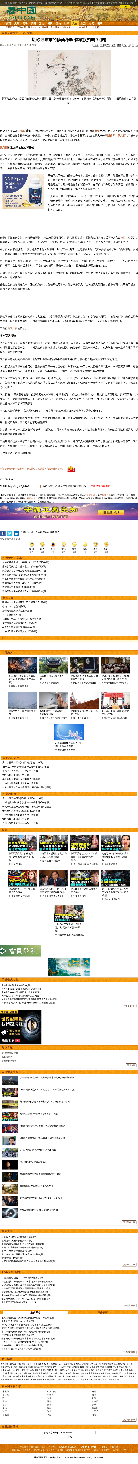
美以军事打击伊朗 (10, 1053)
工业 (88, 718)
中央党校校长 (110, 683)
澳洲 (2, 1380)
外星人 (105, 1380)
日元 (2, 1373)
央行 (97, 1370)
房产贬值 (113, 864)
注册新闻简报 (10, 1426)
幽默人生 (76, 1380)
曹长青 (5, 1415)
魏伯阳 (4, 147)
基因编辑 (96, 1373)
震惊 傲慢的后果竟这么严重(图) (17, 610)
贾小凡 (5, 1395)
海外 (126, 1376)
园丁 (4, 1405)
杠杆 (106, 1370)
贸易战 (54, 1364)
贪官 (23, 1370)
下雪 (18, 718)
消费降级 (62, 935)
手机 (91, 1380)
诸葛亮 (64, 1380)
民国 (7, 1380)
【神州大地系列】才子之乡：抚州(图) (20, 783)
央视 (73, 1376)
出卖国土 (77, 1364)
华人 (78, 1376)
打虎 (45, 1370)
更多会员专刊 (129, 1006)
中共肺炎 (4, 1364)
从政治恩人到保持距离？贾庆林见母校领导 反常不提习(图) (28, 1285)
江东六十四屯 (6, 1376)
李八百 (13, 328)
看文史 (14, 33)
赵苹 (94, 1405)
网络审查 (132, 1373)
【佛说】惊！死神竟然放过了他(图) (19, 631)
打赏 (108, 45)
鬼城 (106, 864)
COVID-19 (46, 1364)
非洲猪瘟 (76, 1373)
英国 (22, 686)
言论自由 (61, 1376)
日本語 (115, 1447)
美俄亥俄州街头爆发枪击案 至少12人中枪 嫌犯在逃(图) (45, 1101)
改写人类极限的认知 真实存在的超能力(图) (21, 989)
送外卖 (86, 864)
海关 (95, 1376)
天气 (23, 896)
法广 (67, 1370)
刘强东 (56, 1373)
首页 (8, 23)
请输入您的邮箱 (51, 1432)
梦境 (73, 750)
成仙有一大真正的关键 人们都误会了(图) (22, 619)
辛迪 (49, 1415)
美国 (33, 23)
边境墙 (92, 1367)
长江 (116, 1364)
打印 (119, 45)
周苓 (4, 1401)
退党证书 (105, 1450)
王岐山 (70, 1367)
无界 (124, 1450)
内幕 (9, 1370)
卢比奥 (45, 896)
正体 (102, 45)
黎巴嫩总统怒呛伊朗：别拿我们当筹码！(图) (40, 1174)
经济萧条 (77, 896)
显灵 (49, 683)
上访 (120, 1373)
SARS (44, 1376)
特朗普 (28, 1364)
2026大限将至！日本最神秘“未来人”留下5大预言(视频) (27, 1324)
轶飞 (4, 1398)
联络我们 (35, 1447)
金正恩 (64, 1367)
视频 (99, 23)
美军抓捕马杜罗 (9, 1061)
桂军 (11, 1380)
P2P (86, 1373)
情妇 (27, 1370)
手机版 (96, 45)
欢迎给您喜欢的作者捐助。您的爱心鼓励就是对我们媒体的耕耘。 (32, 468)
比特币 (115, 1370)
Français (93, 1447)
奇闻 (91, 23)
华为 (32, 1370)
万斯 (98, 1367)
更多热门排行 (129, 1305)
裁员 (13, 864)
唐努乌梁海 (16, 1376)
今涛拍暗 (51, 1391)
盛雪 (49, 1405)
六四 (75, 683)
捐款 (43, 1447)
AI (110, 899)
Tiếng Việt (104, 1447)
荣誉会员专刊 (10, 979)
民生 (122, 1376)
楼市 (17, 1373)
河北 (26, 718)
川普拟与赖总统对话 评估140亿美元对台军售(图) (42, 1125)
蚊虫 (65, 718)
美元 (110, 1370)
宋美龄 (33, 1380)
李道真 (50, 1395)
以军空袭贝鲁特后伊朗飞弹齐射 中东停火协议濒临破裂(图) (47, 1077)
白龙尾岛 (31, 1376)
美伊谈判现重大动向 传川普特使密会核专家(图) (41, 1198)
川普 (84, 718)
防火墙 (103, 1373)
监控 (106, 899)
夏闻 (94, 1398)
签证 (104, 1376)
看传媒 (87, 1450)
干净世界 (26, 1450)
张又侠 (66, 1364)
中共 (80, 718)
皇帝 (59, 1380)
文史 (74, 23)
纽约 (58, 23)
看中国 (23, 12)
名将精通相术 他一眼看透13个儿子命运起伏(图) (25, 562)
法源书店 (50, 1450)
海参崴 (35, 1373)
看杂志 (60, 1450)
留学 (91, 1376)
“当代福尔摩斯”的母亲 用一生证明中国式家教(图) (26, 766)
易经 (70, 1380)
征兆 (64, 750)
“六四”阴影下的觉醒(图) (12, 1258)
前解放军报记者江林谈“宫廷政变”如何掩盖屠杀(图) (43, 1137)
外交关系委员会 (56, 896)
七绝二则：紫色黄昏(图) (14, 606)
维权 (109, 1373)
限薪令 (57, 861)
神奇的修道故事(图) (12, 615)
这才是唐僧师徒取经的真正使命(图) (19, 623)
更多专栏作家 (129, 1419)
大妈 (61, 1373)
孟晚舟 (82, 1367)
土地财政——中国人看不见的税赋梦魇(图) (21, 992)
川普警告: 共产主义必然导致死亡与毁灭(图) (21, 1349)
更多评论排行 (129, 1352)
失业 (75, 864)
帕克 (18, 686)
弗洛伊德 (48, 1367)
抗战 (15, 1380)
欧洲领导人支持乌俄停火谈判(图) (17, 1240)
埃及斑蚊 (50, 718)
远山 (49, 1398)
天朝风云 (10, 27)
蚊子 (44, 718)
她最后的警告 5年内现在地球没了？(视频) (39, 1113)
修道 (23, 130)
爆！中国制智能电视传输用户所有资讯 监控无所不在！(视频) (115, 892)
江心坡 (38, 1376)
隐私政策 (74, 1447)
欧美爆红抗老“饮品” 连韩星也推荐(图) (37, 1186)
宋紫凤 (5, 1391)
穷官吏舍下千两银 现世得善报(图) (18, 587)
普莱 (13, 896)
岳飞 (44, 683)
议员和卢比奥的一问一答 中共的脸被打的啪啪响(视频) (26, 1299)
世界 (66, 23)
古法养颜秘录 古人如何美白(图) (16, 985)
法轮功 (125, 1373)
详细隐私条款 (32, 6)
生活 (83, 23)
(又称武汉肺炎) (15, 1364)
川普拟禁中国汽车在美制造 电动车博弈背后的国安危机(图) (28, 1002)
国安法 (110, 1364)
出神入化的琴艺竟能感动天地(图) (17, 1251)
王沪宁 (115, 1367)
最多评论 (35, 1312)
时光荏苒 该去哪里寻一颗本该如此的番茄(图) (22, 1247)
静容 (49, 1408)
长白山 (24, 1376)
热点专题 (7, 1047)
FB (79, 1370)
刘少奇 (50, 1380)
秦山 (4, 1408)
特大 (125, 45)
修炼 (123, 237)
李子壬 (95, 1411)
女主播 (68, 1376)
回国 (108, 1376)
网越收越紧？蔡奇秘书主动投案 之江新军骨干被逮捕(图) (27, 1281)
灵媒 (13, 686)
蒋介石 (27, 1380)
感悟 (86, 1380)
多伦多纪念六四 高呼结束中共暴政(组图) (38, 1149)
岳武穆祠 (55, 683)
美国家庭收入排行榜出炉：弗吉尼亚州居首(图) (23, 1244)
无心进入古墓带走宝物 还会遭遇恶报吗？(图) (24, 570)
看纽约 (78, 1450)
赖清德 (76, 1367)
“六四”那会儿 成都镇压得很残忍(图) (18, 1335)
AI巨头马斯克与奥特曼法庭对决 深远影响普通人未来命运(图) (29, 999)
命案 (26, 686)
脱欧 (93, 1370)
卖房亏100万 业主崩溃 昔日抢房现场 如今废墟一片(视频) (115, 856)
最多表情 (103, 1312)
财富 (26, 1373)
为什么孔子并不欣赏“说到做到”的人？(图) (22, 762)
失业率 (19, 864)
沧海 (94, 1415)
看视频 (69, 1450)
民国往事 (21, 27)
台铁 (91, 1364)
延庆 (22, 718)
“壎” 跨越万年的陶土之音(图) (16, 775)
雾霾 (90, 1373)
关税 (87, 1367)
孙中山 (20, 1380)
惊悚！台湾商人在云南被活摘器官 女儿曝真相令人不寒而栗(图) (31, 1328)
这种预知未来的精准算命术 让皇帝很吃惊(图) (24, 591)
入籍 (113, 1376)
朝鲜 (82, 1370)
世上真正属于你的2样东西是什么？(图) (19, 1302)
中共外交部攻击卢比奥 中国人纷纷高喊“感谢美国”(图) (26, 1295)
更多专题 (131, 1065)
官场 (25, 23)
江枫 (49, 1411)
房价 (65, 1373)
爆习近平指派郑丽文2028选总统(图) (18, 1321)
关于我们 (52, 1447)
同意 (125, 6)
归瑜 (94, 1395)
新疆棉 (104, 1364)
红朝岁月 (43, 27)
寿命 (110, 1380)
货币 (120, 1370)
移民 (82, 1376)
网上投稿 (24, 1447)
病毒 (40, 1364)
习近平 (60, 1364)
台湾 (40, 1373)
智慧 (82, 1380)
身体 (68, 750)
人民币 (125, 1370)
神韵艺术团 (39, 1450)
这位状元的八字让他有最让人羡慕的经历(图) (24, 566)
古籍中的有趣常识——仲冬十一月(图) (20, 771)
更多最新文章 (129, 1264)
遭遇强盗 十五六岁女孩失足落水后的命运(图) (24, 575)
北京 (13, 718)
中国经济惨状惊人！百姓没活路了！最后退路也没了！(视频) (84, 856)
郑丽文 (107, 718)
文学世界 (55, 27)
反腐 (40, 1370)
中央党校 (120, 683)
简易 (94, 1391)
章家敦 (113, 718)
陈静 (49, 1401)
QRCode (25, 532)
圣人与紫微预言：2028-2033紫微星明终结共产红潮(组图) (28, 1318)
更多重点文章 (129, 1222)
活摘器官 (85, 1364)
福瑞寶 (96, 1450)
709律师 (114, 1373)
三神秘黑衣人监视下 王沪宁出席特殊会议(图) (22, 1278)
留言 (113, 45)
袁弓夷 (129, 1364)
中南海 (3, 1370)
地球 (27, 896)
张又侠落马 (7, 1057)
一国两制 (61, 1370)
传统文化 (66, 27)
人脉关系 (94, 864)
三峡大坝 (97, 1364)
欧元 (131, 1370)
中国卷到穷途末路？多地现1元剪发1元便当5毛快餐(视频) (69, 927)
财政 (21, 1373)
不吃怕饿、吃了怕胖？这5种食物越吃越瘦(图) (22, 1254)
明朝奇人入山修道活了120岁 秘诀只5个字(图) (24, 602)
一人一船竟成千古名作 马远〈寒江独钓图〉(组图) (26, 787)
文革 (115, 1380)
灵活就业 (80, 935)
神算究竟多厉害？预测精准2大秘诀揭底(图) (23, 579)
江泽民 (93, 683)
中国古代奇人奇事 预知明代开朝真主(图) (22, 583)
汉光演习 (14, 1367)
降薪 (80, 864)
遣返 (100, 1376)
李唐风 (95, 1401)
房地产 (12, 1373)
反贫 (69, 935)
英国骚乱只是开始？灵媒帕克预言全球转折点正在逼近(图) (22, 679)
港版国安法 (5, 1367)
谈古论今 (32, 27)
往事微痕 (22, 1367)
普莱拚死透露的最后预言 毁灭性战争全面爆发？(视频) (26, 1288)
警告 (18, 896)
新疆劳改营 (52, 1376)
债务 (101, 1370)
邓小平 (80, 683)
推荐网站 (16, 1450)
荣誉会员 (90, 495)
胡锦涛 (87, 683)
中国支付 (116, 899)
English (84, 1447)
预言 (95, 1380)
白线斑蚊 (59, 718)
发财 (60, 750)
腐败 (36, 1370)
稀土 (75, 718)
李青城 (95, 1408)
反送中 (18, 1370)
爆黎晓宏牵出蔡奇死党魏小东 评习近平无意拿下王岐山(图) (28, 1338)
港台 (41, 23)
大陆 (16, 23)
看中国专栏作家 (11, 1386)
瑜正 (4, 1411)
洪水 (124, 1364)
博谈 (49, 23)
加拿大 (88, 1370)
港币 (7, 1373)
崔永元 (128, 1367)
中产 (30, 1373)
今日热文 (7, 652)
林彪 (45, 1380)
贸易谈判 (108, 1367)
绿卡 (117, 1376)
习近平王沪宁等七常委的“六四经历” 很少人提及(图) (25, 1342)
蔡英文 (45, 1373)
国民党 (120, 718)
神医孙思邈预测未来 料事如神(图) (18, 627)
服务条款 (63, 1447)
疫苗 (120, 1364)
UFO (54, 1367)
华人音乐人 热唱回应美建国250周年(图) (21, 779)
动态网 (116, 1450)
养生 (119, 1380)
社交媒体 (73, 1370)
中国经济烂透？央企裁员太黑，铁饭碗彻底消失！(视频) (22, 856)
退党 (42, 1367)
